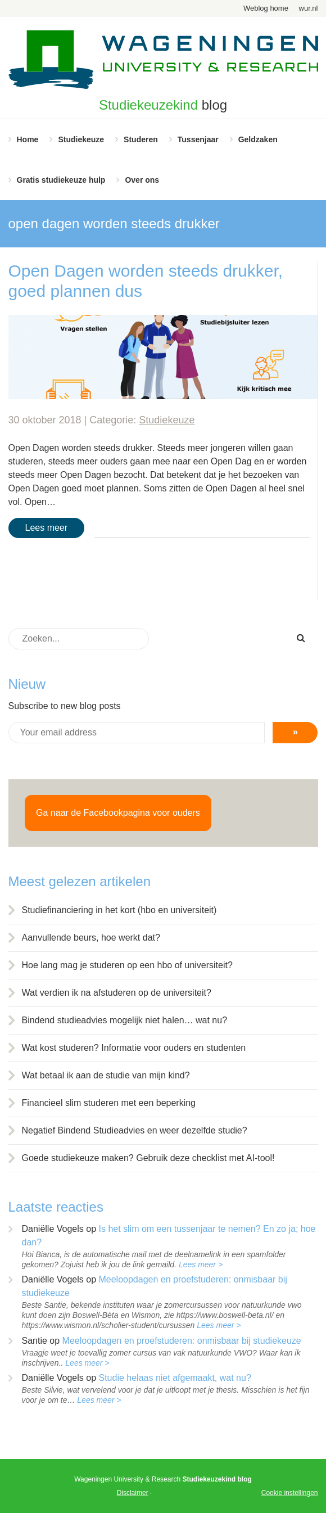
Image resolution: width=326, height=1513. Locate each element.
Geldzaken (258, 139)
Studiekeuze (81, 139)
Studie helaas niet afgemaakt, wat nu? (174, 1378)
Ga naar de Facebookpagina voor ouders (118, 813)
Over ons (142, 179)
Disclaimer (132, 1493)
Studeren (141, 139)
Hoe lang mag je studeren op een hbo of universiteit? (127, 965)
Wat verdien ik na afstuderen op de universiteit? (116, 992)
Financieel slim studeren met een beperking (109, 1103)
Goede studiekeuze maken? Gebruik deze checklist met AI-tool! (148, 1158)
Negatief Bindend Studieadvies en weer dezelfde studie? (134, 1130)
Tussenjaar (198, 139)
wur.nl (308, 8)
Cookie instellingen (289, 1493)
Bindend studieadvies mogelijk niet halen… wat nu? (125, 1020)
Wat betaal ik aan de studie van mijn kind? (106, 1075)
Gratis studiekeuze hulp (61, 179)
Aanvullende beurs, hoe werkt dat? (91, 937)
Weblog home (265, 8)
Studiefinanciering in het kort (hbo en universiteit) (119, 910)
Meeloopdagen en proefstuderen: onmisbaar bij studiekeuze (181, 1340)
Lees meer (46, 527)
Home (28, 139)
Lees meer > (201, 1264)
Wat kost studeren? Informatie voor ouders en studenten (134, 1048)
